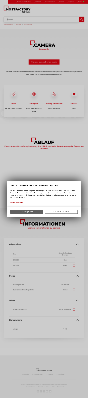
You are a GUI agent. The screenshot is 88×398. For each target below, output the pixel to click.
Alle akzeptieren (27, 212)
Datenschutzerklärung (17, 202)
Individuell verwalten (61, 212)
